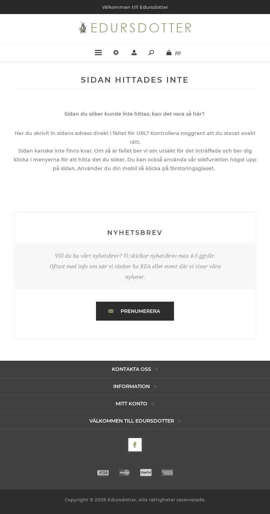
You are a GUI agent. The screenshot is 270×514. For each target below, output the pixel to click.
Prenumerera (140, 311)
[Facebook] (135, 444)
